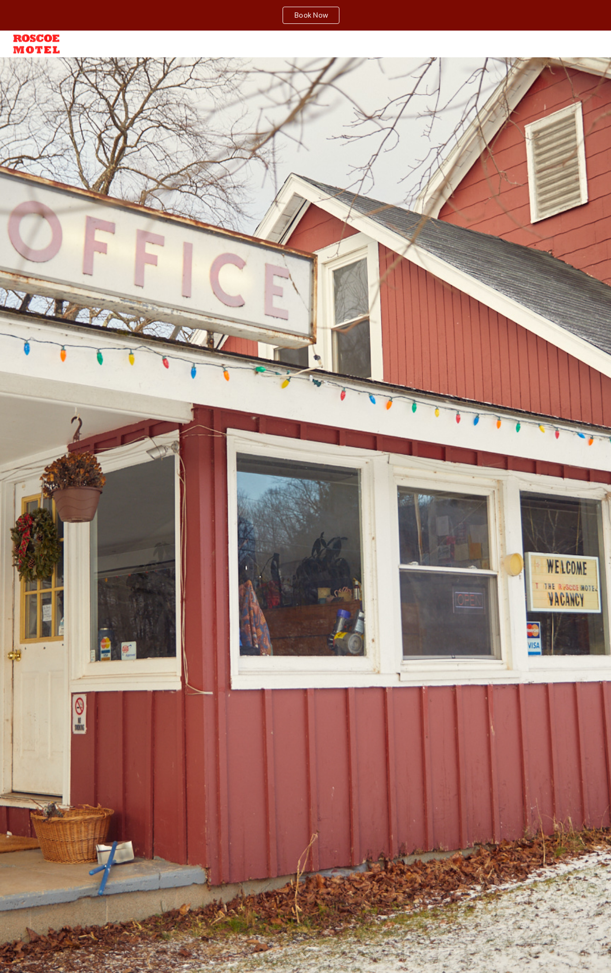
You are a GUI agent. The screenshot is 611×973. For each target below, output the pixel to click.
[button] (305, 955)
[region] (305, 15)
